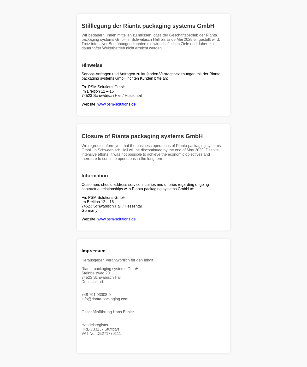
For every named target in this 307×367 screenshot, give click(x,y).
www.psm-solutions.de (116, 104)
